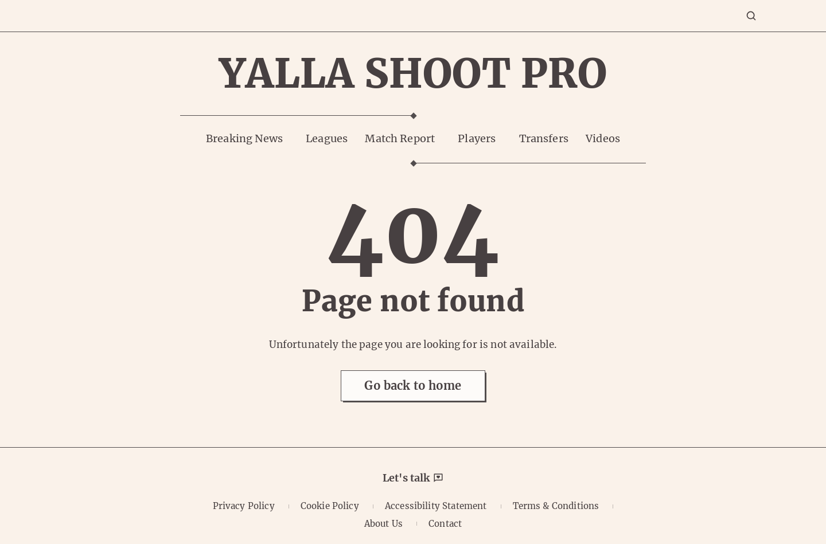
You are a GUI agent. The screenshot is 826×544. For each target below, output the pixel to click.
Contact (445, 523)
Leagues (327, 138)
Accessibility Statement (435, 505)
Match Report (400, 138)
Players (477, 138)
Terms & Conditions (556, 505)
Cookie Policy (330, 505)
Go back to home (412, 385)
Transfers (543, 138)
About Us (383, 523)
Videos (603, 138)
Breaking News (244, 138)
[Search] (751, 15)
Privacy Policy (244, 505)
